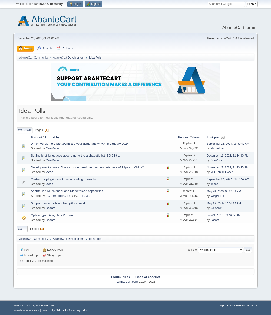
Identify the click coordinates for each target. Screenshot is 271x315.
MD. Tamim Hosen (221, 172)
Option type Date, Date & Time (52, 215)
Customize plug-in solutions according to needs (63, 179)
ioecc (49, 172)
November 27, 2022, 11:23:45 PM (227, 167)
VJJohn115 (217, 208)
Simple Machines (45, 305)
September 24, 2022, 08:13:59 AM (228, 179)
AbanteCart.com (127, 281)
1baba (214, 184)
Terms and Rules (235, 305)
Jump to (192, 249)
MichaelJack (218, 148)
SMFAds (17, 310)
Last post (216, 137)
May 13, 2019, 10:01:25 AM (224, 203)
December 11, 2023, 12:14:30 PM (227, 155)
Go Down (24, 130)
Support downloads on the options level (58, 203)
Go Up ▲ (252, 305)
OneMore (52, 148)
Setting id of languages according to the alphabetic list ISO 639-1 (75, 155)
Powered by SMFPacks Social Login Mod (65, 310)
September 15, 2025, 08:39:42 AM (228, 143)
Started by (52, 137)
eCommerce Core (58, 195)
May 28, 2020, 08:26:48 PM (224, 191)
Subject (36, 137)
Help (221, 305)
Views (195, 137)
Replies (183, 137)
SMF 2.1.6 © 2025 (23, 305)
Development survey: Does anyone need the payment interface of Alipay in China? (87, 167)
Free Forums (33, 310)
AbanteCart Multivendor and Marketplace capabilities (67, 191)
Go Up (22, 228)
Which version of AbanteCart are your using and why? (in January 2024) (80, 143)
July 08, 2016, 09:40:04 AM (223, 215)
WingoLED (217, 196)
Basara (51, 208)
